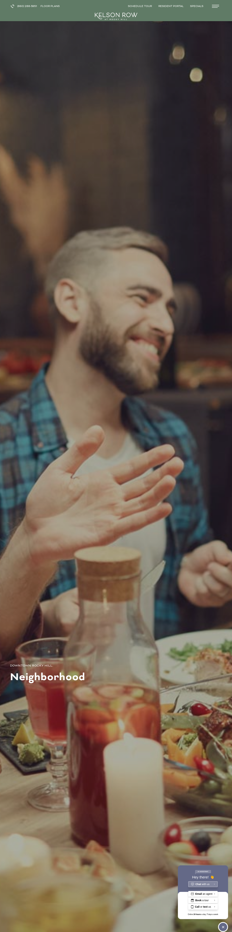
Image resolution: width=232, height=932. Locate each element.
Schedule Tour (140, 6)
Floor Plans (50, 6)
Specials (197, 6)
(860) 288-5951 (24, 6)
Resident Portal (171, 6)
